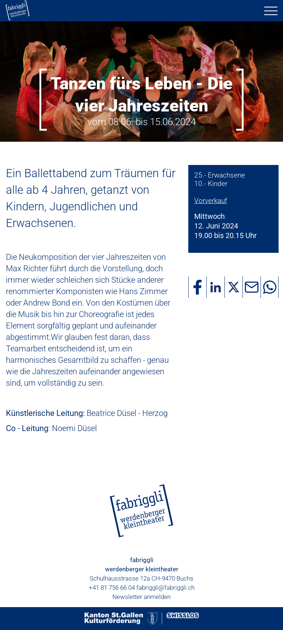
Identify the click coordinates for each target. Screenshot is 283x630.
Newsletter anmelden (141, 596)
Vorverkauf (210, 200)
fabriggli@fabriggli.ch (165, 587)
